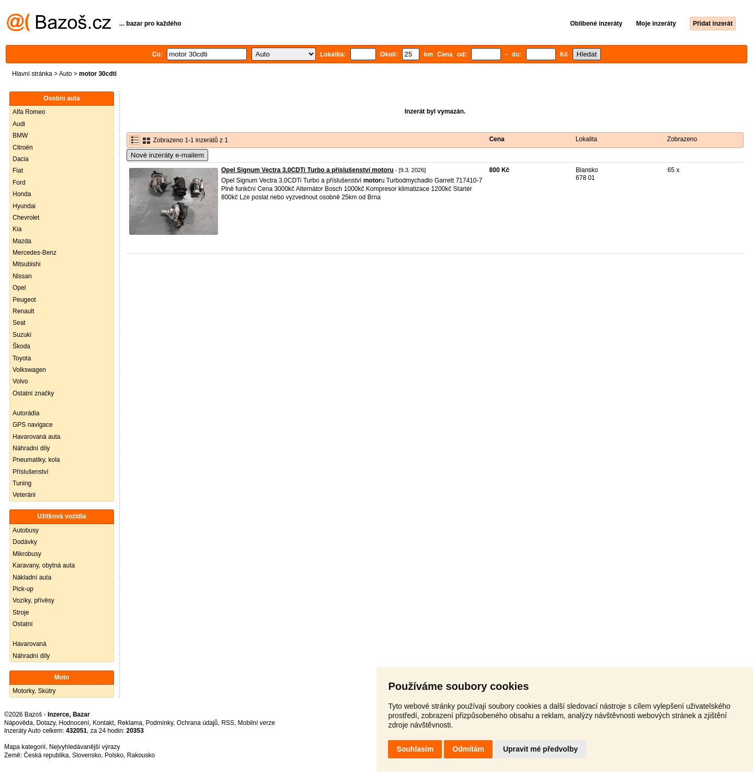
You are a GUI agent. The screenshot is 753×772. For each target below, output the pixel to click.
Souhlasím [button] (414, 749)
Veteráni (24, 494)
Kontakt (103, 722)
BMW (20, 135)
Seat (19, 322)
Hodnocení (74, 722)
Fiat (18, 170)
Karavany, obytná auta (44, 565)
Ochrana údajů (197, 722)
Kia (17, 229)
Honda (22, 194)
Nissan (22, 276)
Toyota (22, 358)
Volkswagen (29, 369)
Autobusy (26, 530)
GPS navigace (33, 424)
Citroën (23, 147)
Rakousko (141, 755)
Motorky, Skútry (34, 691)
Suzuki (22, 334)
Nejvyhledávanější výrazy (84, 747)
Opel (19, 287)
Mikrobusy (27, 554)
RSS (227, 722)
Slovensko (86, 755)
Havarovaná (30, 644)
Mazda (22, 241)
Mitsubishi (26, 264)
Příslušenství (31, 471)
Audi (19, 124)
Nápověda (18, 722)
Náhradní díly (31, 448)
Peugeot (24, 299)
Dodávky (25, 542)
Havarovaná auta (36, 436)
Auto (65, 73)
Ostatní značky (33, 393)
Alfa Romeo (29, 112)
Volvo (20, 381)
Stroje (21, 612)
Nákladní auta (32, 577)
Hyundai (24, 206)
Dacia (21, 159)
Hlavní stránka (32, 73)
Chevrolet (26, 217)
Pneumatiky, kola (36, 459)
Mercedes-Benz (34, 252)
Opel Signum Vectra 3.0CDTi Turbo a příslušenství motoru (307, 170)
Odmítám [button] (468, 749)
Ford (19, 182)
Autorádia (26, 413)
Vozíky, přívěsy (33, 600)
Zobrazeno (682, 139)
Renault (23, 311)
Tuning (22, 483)
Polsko (114, 755)
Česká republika (46, 755)
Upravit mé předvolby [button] (540, 749)
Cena (496, 139)
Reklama (130, 722)
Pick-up (23, 589)
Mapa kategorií (24, 747)
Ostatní (23, 624)
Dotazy (45, 722)
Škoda (21, 346)
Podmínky (159, 722)
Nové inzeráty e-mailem (167, 155)
